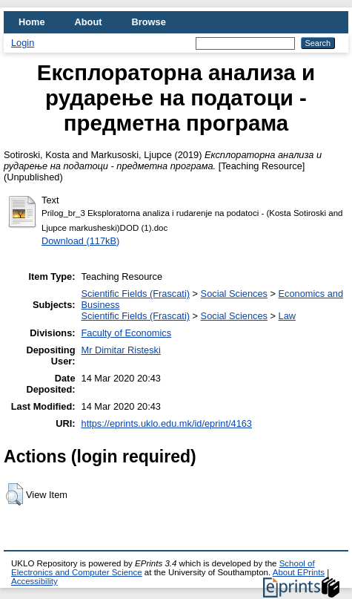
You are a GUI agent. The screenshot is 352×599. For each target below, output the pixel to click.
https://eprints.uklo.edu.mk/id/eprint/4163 (167, 423)
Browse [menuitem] (149, 21)
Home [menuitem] (32, 21)
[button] (14, 494)
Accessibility (34, 581)
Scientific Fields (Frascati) (136, 293)
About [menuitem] (88, 21)
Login (22, 42)
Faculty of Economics (127, 332)
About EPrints (299, 572)
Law (287, 315)
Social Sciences (234, 293)
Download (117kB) (80, 240)
